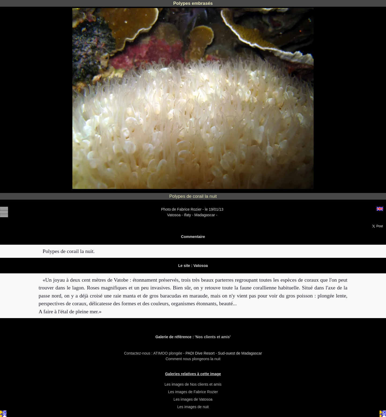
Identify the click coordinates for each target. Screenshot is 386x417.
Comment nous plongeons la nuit (193, 359)
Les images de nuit (193, 407)
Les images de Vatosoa (192, 399)
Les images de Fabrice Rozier (193, 392)
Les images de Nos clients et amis (193, 384)
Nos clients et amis (213, 337)
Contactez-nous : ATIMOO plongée (153, 353)
